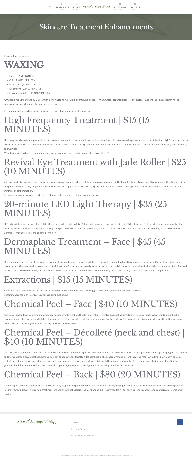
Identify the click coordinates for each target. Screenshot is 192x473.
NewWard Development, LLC (123, 455)
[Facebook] (180, 422)
